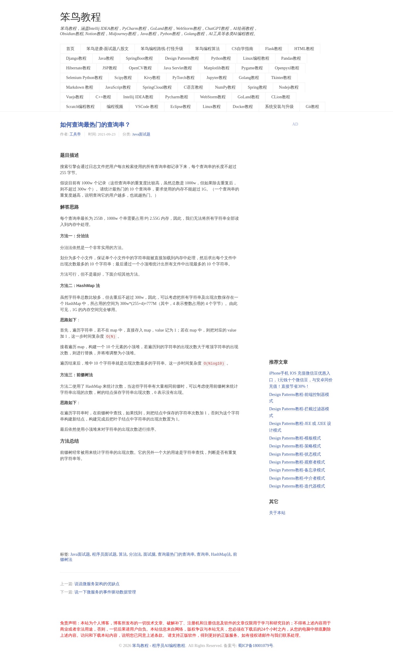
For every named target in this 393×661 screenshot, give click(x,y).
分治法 (135, 554)
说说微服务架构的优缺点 (97, 584)
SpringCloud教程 (157, 87)
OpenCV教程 (140, 68)
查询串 (203, 554)
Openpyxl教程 (287, 68)
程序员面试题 (104, 554)
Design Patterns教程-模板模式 (295, 438)
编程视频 (115, 106)
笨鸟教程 (80, 17)
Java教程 (106, 58)
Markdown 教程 (79, 87)
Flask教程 (273, 49)
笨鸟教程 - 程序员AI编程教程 (158, 645)
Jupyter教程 (217, 77)
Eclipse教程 (180, 106)
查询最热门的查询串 (176, 554)
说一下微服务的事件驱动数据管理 (105, 592)
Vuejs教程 (75, 97)
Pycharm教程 (176, 97)
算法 (123, 554)
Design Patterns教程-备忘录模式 (297, 470)
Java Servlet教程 (178, 68)
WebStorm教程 (213, 97)
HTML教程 (304, 49)
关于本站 (277, 513)
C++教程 (103, 97)
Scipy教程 (123, 77)
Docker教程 (243, 106)
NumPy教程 (225, 87)
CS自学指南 (242, 49)
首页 (70, 49)
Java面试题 (141, 134)
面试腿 (149, 554)
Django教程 (76, 58)
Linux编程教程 (256, 58)
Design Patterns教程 (182, 58)
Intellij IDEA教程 (138, 97)
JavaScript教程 (117, 87)
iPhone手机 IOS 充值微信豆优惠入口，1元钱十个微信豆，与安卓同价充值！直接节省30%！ (301, 380)
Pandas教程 (291, 58)
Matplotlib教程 (216, 68)
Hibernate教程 (78, 68)
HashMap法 (221, 554)
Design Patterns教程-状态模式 (295, 454)
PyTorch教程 (183, 77)
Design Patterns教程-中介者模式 (297, 478)
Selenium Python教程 (84, 77)
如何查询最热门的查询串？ (95, 124)
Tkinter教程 (281, 77)
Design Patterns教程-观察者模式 (297, 462)
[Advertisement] (150, 507)
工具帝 (75, 134)
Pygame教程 (252, 68)
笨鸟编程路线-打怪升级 (162, 49)
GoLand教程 (248, 97)
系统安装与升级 (279, 106)
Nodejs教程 (289, 87)
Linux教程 (212, 106)
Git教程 (312, 106)
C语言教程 (193, 87)
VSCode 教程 (146, 106)
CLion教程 (280, 97)
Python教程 (221, 58)
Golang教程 (249, 77)
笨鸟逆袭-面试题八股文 (107, 49)
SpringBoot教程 (139, 58)
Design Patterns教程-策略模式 (295, 446)
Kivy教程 (152, 77)
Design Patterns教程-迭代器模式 (297, 486)
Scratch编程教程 (80, 106)
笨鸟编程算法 (207, 49)
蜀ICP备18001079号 (255, 645)
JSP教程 (110, 68)
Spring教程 (257, 87)
